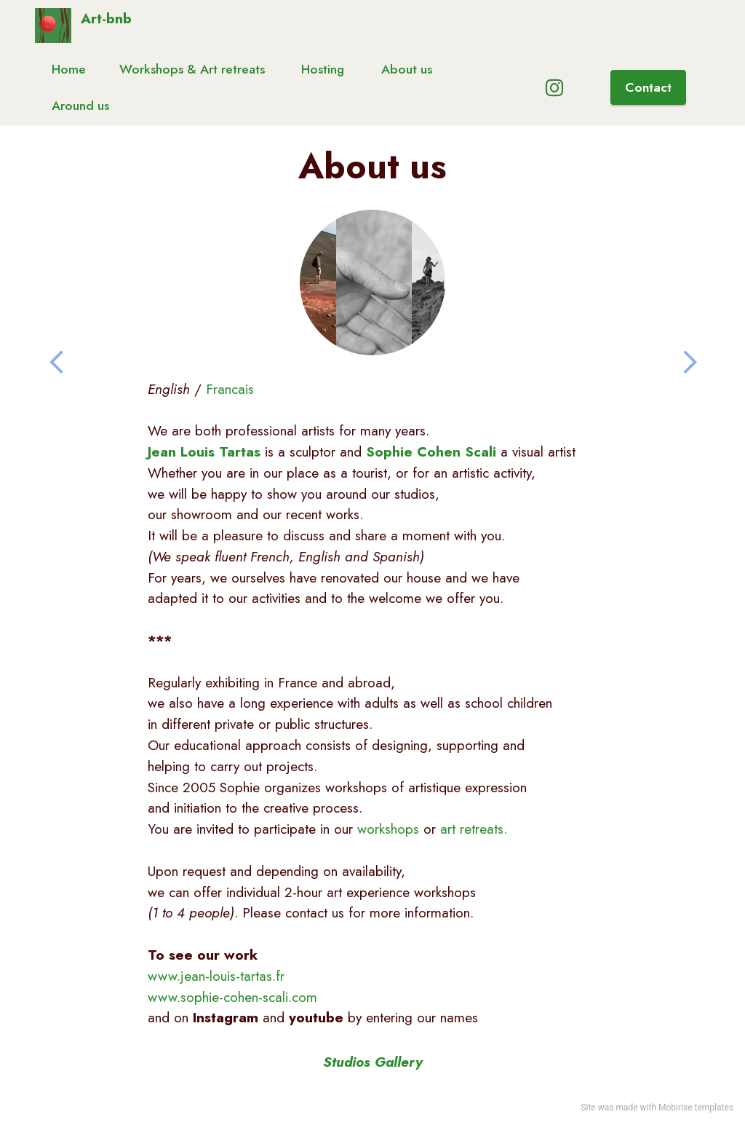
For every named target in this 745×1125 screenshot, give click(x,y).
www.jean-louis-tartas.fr (216, 976)
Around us (80, 105)
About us (406, 69)
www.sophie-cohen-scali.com (232, 997)
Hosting (324, 69)
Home (69, 69)
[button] (57, 362)
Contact (648, 87)
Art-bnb (106, 20)
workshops (388, 828)
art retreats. (473, 828)
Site (588, 1107)
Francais (230, 389)
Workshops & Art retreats (193, 69)
